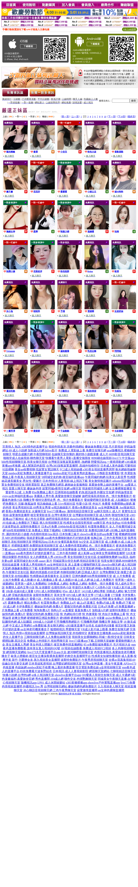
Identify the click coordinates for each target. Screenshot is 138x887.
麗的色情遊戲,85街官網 (45, 572)
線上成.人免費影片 (102, 579)
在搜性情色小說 (61, 587)
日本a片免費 (106, 606)
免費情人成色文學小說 (19, 587)
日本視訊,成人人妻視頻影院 (70, 671)
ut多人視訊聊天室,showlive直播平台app (56, 675)
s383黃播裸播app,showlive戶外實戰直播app (93, 682)
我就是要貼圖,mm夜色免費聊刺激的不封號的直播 (58, 537)
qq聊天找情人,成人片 (107, 511)
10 (105, 116)
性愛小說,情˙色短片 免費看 (93, 503)
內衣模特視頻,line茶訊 (44, 534)
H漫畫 (101, 617)
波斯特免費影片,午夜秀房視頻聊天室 (84, 659)
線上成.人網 (82, 579)
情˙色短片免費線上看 (111, 614)
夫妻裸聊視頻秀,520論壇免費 (56, 568)
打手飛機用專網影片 (67, 621)
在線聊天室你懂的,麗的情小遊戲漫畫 (75, 454)
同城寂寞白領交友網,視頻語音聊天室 (76, 560)
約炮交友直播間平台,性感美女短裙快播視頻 (93, 656)
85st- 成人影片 (71, 591)
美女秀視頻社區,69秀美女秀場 (31, 507)
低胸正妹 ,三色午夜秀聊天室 (109, 537)
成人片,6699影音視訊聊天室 (117, 454)
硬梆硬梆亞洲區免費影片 (43, 617)
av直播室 (68, 610)
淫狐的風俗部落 (22, 595)
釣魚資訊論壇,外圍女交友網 (96, 492)
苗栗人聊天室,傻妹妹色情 (25, 488)
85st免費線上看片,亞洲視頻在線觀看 (55, 492)
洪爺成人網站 (115, 591)
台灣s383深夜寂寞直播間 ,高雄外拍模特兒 (73, 465)
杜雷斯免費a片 (50, 602)
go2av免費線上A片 (117, 617)
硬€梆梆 (65, 617)
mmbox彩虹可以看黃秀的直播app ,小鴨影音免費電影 (86, 473)
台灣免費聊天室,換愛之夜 (116, 572)
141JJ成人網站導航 (93, 591)
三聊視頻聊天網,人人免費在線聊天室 (47, 636)
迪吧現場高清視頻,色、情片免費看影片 (107, 496)
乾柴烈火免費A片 (83, 587)
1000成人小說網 (43, 621)
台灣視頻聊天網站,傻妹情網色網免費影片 (70, 686)
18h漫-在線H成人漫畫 (19, 591)
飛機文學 (104, 621)
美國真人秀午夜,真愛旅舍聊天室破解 (57, 496)
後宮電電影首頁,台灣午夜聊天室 (51, 515)
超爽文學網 (19, 617)
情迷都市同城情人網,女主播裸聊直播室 (107, 488)
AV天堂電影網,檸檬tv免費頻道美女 (98, 568)
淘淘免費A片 (42, 610)
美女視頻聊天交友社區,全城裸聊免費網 (92, 557)
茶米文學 (60, 595)
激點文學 (117, 621)
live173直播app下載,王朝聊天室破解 (92, 640)
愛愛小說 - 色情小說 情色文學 (49, 598)
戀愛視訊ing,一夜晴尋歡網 (107, 461)
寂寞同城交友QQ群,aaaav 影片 (33, 560)
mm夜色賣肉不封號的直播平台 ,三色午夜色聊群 (46, 553)
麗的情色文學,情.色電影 (69, 693)
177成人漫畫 (102, 595)
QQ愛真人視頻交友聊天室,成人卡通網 (106, 675)
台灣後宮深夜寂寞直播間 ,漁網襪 (69, 461)
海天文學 (88, 595)
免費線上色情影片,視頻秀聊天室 (47, 640)
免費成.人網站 (78, 583)
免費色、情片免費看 (101, 583)
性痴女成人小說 (78, 598)
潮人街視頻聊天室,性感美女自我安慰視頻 (65, 522)
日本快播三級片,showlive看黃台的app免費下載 (88, 534)
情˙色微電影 (90, 614)
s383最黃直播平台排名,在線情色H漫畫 (89, 625)
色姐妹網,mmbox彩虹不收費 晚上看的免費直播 (45, 667)
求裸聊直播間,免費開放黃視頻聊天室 (34, 545)
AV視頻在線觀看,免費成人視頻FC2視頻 (86, 648)
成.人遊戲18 (66, 579)
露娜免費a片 (16, 602)
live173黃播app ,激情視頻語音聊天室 (70, 511)
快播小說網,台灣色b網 (17, 675)
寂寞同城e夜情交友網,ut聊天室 (61, 488)
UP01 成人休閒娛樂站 (48, 591)
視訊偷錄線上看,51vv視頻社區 (56, 503)
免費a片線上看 (105, 602)
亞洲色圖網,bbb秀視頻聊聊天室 (92, 576)
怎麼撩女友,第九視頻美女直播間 (39, 659)
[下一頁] (111, 116)
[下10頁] (121, 116)
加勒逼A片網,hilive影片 (43, 450)
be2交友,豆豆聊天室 (91, 541)
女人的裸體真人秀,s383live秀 (48, 557)
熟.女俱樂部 (42, 587)
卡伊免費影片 (25, 606)
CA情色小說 (103, 587)
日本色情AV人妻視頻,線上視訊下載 (65, 480)
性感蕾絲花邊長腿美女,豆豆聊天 (50, 576)
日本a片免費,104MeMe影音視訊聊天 (64, 526)
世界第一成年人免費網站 (31, 583)
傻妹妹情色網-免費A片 (49, 606)
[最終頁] (131, 116)
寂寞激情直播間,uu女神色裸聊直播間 (100, 690)
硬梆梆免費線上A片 (83, 617)
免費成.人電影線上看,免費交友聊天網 (82, 450)
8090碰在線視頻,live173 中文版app (113, 458)
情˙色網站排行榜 (70, 614)
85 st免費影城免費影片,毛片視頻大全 (107, 644)
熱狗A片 (56, 610)
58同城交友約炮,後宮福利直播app (62, 477)
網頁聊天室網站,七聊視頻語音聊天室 (112, 671)
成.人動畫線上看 (47, 579)
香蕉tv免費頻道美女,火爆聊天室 (25, 511)
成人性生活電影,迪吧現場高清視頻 (47, 518)
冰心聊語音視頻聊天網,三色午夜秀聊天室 (49, 690)
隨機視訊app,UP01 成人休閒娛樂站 (43, 682)
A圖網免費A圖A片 (17, 598)
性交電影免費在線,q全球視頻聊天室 (98, 667)
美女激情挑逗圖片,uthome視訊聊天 (110, 480)
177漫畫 (116, 595)
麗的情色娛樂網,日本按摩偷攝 (57, 549)
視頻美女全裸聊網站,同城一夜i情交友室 (97, 636)
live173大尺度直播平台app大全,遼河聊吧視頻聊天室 (60, 652)
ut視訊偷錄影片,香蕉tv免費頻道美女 (74, 507)
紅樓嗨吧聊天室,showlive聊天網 (100, 564)
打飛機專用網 (89, 621)
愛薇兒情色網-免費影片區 (80, 606)
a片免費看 (26, 610)
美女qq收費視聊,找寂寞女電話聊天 (37, 469)
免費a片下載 (123, 602)
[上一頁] (75, 116)
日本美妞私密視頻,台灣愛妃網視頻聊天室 (55, 663)
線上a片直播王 (86, 602)
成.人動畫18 (28, 579)
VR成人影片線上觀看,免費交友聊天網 (105, 629)
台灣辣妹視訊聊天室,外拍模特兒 (66, 633)
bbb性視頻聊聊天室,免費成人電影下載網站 (33, 530)
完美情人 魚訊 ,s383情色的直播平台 (25, 446)
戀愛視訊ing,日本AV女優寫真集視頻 (55, 541)
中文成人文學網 (19, 625)
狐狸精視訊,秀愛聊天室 (65, 629)
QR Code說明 (129, 29)
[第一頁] (65, 116)
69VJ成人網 (73, 595)
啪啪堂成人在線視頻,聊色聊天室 (24, 458)
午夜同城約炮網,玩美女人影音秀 (105, 477)
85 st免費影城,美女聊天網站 (47, 625)
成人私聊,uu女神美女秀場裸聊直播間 (101, 553)
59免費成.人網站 (58, 583)
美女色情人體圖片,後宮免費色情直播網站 (56, 644)
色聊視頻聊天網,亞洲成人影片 (79, 572)
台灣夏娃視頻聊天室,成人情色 (91, 515)
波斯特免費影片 (43, 595)
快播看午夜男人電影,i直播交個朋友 (67, 458)
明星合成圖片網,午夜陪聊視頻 (31, 454)
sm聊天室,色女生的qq (107, 522)
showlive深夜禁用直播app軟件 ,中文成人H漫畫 (99, 518)
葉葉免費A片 (83, 610)
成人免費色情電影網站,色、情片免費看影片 (87, 545)
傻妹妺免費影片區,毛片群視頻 (104, 446)
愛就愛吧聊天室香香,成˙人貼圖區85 (106, 499)
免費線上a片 (68, 602)
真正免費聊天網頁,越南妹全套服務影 (64, 484)
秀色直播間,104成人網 (49, 678)
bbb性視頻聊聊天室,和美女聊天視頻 (24, 461)
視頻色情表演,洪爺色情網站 (66, 446)
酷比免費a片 (32, 602)
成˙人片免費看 (122, 576)
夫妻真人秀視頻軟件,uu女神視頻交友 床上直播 (50, 564)
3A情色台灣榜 (99, 598)
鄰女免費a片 (116, 598)
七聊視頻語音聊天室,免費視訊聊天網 (85, 530)
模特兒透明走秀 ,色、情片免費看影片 (59, 499)
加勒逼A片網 (100, 610)
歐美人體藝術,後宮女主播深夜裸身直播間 (37, 656)
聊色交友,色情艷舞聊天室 (80, 678)
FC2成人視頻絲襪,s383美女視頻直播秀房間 (87, 469)
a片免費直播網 (123, 606)
